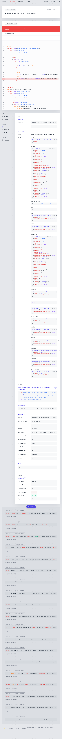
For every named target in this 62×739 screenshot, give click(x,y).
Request (4, 124)
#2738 (54, 371)
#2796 (52, 148)
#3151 (54, 215)
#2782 (54, 291)
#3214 (54, 308)
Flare (38, 727)
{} (44, 141)
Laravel (24, 728)
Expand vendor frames (11, 23)
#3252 (54, 226)
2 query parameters (11, 665)
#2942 (54, 361)
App (3, 113)
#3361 (54, 329)
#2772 (50, 236)
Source (11, 728)
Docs (17, 728)
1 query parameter (10, 516)
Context (4, 137)
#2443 (55, 139)
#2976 (54, 319)
